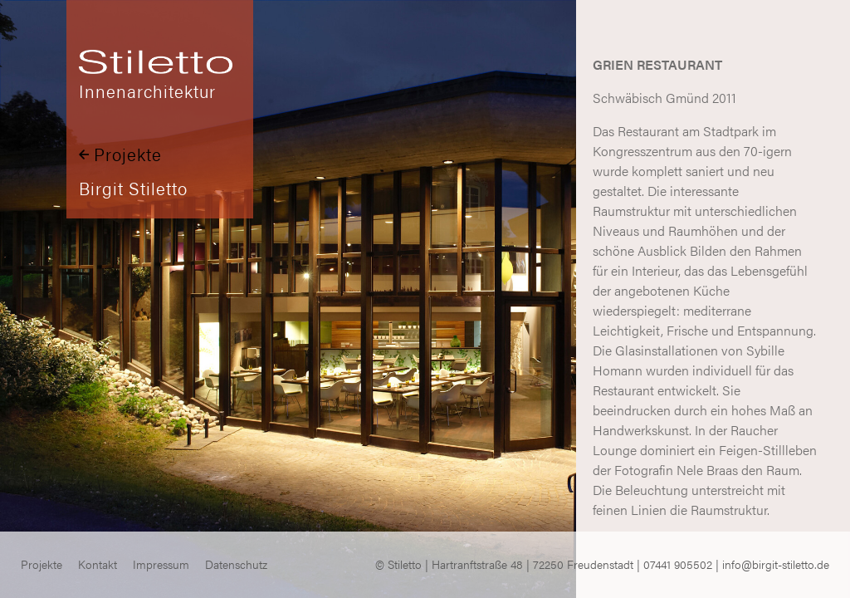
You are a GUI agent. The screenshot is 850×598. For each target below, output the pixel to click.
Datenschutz (236, 564)
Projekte (120, 154)
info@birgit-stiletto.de (775, 564)
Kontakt (97, 564)
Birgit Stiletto (133, 188)
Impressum (161, 564)
